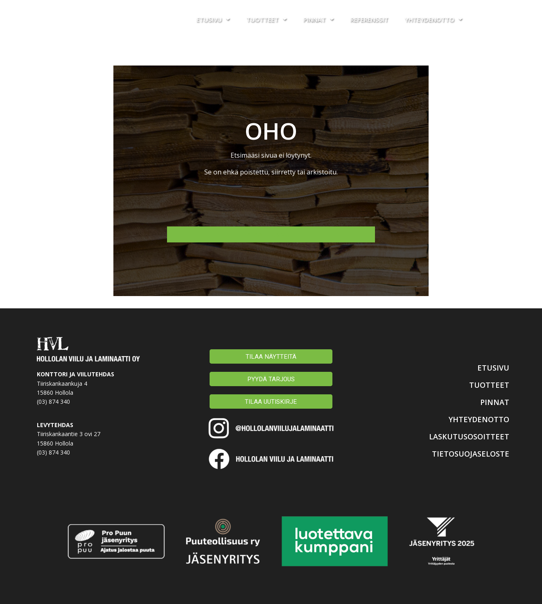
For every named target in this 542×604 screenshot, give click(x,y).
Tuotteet (266, 19)
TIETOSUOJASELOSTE (463, 453)
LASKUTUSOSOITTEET (461, 436)
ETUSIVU (490, 367)
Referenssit (369, 19)
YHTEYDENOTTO (473, 418)
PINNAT (492, 401)
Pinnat (318, 19)
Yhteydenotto (434, 19)
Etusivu (213, 19)
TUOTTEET (486, 384)
